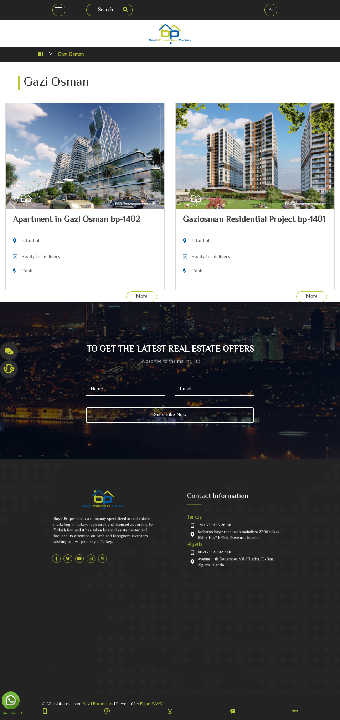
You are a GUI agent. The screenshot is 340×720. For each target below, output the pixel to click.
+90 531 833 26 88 (222, 527)
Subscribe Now (170, 415)
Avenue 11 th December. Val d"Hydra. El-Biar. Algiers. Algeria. (236, 551)
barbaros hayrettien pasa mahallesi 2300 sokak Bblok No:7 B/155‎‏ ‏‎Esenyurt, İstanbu (238, 533)
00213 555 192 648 (222, 545)
